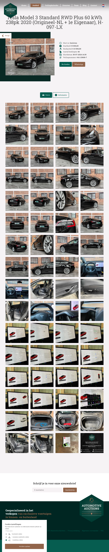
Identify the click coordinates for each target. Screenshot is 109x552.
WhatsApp (78, 64)
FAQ (102, 531)
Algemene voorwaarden (90, 531)
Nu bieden (66, 64)
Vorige (5, 36)
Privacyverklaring (74, 531)
